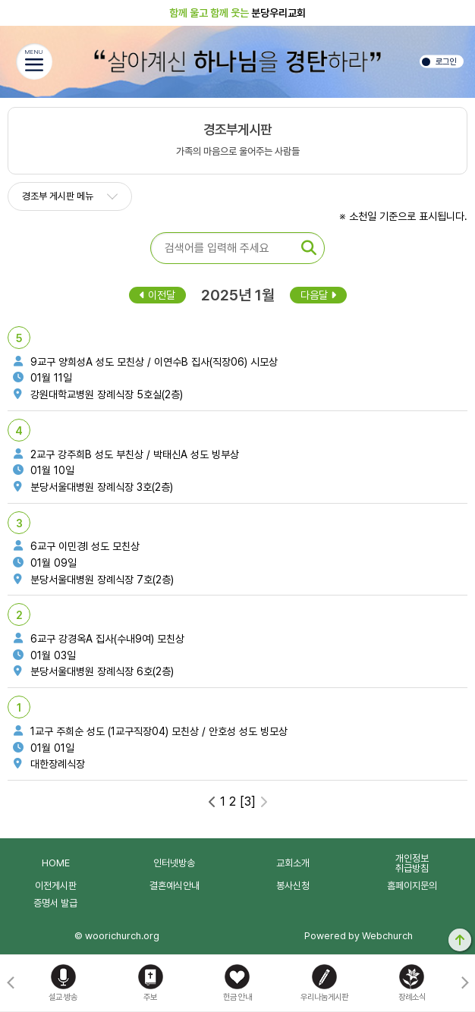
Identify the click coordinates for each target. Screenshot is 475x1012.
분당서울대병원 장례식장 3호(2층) (91, 487)
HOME (56, 863)
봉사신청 (293, 885)
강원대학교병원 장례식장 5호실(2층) (96, 394)
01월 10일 (42, 470)
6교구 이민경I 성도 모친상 (75, 546)
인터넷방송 (174, 863)
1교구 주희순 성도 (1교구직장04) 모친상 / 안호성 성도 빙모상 (149, 731)
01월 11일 (41, 378)
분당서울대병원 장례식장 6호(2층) (92, 671)
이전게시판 (56, 885)
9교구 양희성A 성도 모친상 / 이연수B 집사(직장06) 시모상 (144, 362)
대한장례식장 (47, 764)
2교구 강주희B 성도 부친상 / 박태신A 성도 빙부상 (124, 454)
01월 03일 (43, 655)
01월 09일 (43, 563)
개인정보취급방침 (412, 863)
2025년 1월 (238, 295)
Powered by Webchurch (358, 935)
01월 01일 (42, 748)
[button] (465, 983)
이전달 (157, 295)
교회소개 (293, 863)
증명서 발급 (55, 903)
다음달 (318, 295)
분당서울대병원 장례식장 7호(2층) (92, 580)
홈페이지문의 (412, 885)
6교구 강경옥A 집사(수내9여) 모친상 (97, 639)
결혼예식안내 (174, 885)
